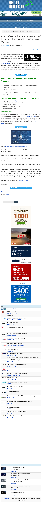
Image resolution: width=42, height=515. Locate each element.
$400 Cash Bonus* (15, 339)
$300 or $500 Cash (12, 335)
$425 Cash (10, 383)
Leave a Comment (37, 49)
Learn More (13, 471)
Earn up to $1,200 (11, 355)
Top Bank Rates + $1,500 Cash (15, 319)
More (2, 191)
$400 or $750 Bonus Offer (13, 375)
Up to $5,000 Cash (12, 313)
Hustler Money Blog (21, 4)
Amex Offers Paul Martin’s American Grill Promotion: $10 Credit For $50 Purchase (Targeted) (21, 39)
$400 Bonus (10, 351)
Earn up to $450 (11, 329)
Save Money (7, 194)
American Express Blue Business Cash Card (16, 146)
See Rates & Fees (23, 180)
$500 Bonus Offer (11, 370)
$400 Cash (10, 361)
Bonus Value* (6, 498)
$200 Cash (10, 409)
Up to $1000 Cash (11, 366)
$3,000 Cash (10, 324)
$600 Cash (10, 417)
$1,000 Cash (10, 397)
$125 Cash (10, 388)
